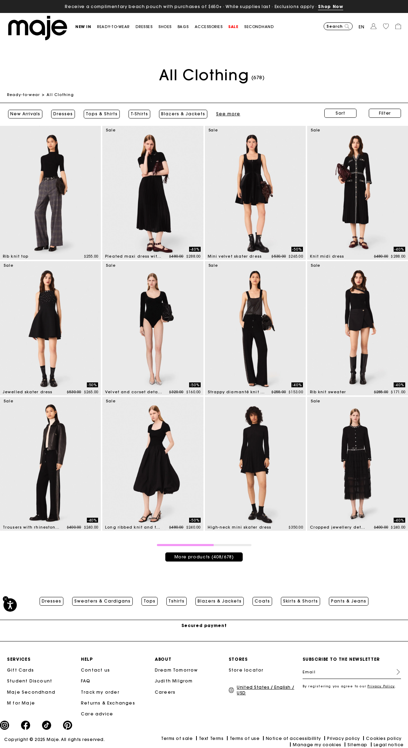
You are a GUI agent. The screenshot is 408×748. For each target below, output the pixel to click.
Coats (262, 599)
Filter (385, 113)
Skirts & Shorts (300, 599)
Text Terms (211, 737)
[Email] (352, 671)
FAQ (86, 680)
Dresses (62, 113)
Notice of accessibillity (293, 737)
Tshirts (176, 599)
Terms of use (245, 737)
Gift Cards (20, 669)
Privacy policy (343, 737)
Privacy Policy (381, 685)
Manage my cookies (317, 744)
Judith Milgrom (174, 680)
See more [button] (227, 113)
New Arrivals (24, 113)
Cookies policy (384, 737)
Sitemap (357, 744)
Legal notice (389, 744)
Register (395, 671)
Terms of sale (177, 737)
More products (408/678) (204, 555)
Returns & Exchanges (108, 702)
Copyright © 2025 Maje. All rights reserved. (54, 738)
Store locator (246, 669)
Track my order (100, 691)
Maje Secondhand (31, 691)
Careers (165, 691)
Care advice (97, 713)
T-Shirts (138, 113)
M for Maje (21, 702)
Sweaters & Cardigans (102, 599)
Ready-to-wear (23, 94)
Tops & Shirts (101, 113)
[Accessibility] (10, 605)
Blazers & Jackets (182, 113)
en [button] (362, 26)
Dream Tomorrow (176, 669)
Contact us (95, 669)
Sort (340, 113)
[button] (86, 27)
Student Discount (29, 680)
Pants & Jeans (348, 599)
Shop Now (330, 6)
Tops (149, 599)
